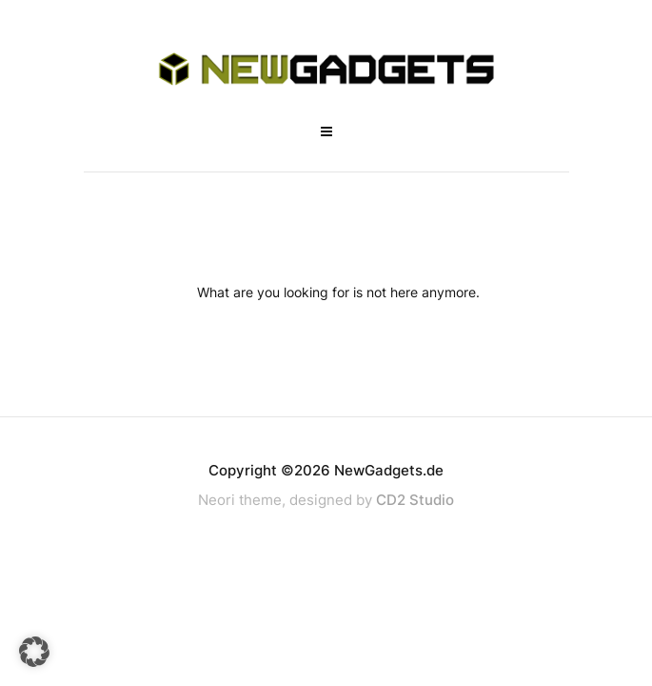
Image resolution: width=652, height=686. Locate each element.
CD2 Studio (415, 500)
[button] (34, 651)
